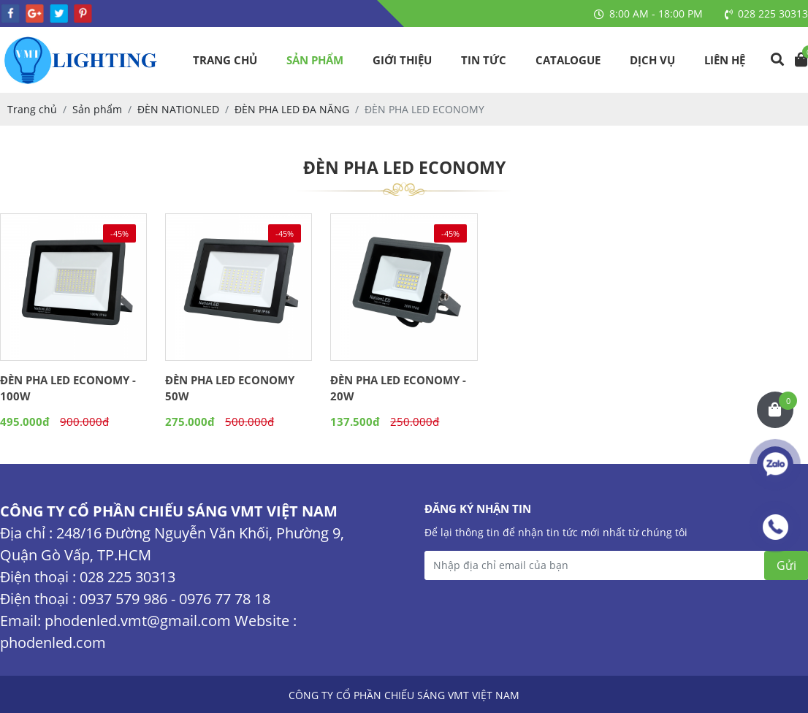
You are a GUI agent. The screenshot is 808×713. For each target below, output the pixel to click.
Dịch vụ (652, 60)
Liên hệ (724, 60)
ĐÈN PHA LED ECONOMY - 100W (68, 388)
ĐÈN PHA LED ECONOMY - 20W (398, 388)
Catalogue (568, 60)
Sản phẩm (314, 60)
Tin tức (483, 60)
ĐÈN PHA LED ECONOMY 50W (229, 388)
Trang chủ (225, 60)
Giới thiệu (402, 60)
